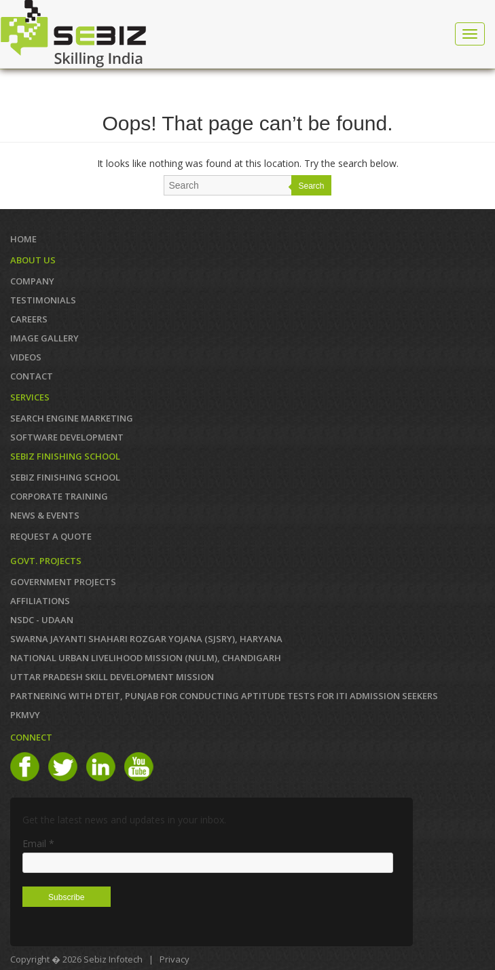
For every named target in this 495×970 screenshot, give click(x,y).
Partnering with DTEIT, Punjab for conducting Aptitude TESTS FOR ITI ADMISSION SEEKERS (224, 696)
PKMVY (25, 715)
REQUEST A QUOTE (51, 536)
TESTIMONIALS (43, 300)
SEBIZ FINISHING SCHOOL (65, 477)
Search (311, 186)
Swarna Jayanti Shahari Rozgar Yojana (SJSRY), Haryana (146, 639)
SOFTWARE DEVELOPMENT (67, 437)
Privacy (174, 959)
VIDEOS (25, 357)
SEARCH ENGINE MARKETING (71, 418)
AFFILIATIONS (40, 601)
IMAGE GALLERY (44, 338)
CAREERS (29, 319)
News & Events (44, 515)
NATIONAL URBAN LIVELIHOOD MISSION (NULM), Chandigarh (145, 658)
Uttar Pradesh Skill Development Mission (112, 677)
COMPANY (32, 281)
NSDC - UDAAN (41, 620)
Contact (31, 376)
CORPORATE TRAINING (59, 496)
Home (23, 239)
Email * (38, 843)
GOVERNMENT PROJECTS (63, 582)
